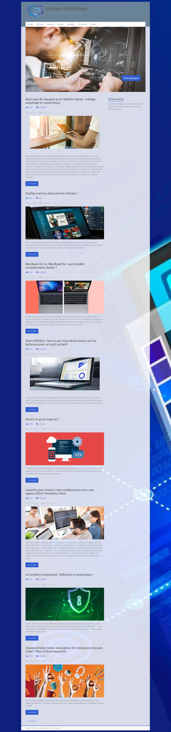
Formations (82, 24)
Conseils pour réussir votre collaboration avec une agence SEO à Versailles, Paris (60, 491)
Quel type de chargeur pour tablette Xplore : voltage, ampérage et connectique (61, 100)
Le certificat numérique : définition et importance (59, 574)
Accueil (30, 24)
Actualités (71, 24)
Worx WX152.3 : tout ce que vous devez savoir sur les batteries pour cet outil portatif (61, 342)
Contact (93, 24)
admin (30, 107)
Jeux (40, 198)
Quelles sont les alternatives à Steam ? (52, 193)
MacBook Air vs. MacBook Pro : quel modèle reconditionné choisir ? (55, 265)
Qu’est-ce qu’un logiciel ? (42, 419)
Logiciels (50, 24)
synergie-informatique (66, 8)
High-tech (40, 24)
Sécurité (60, 24)
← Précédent (31, 721)
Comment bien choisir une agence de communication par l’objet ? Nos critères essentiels (64, 649)
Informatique (131, 78)
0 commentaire (44, 112)
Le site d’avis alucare (116, 104)
